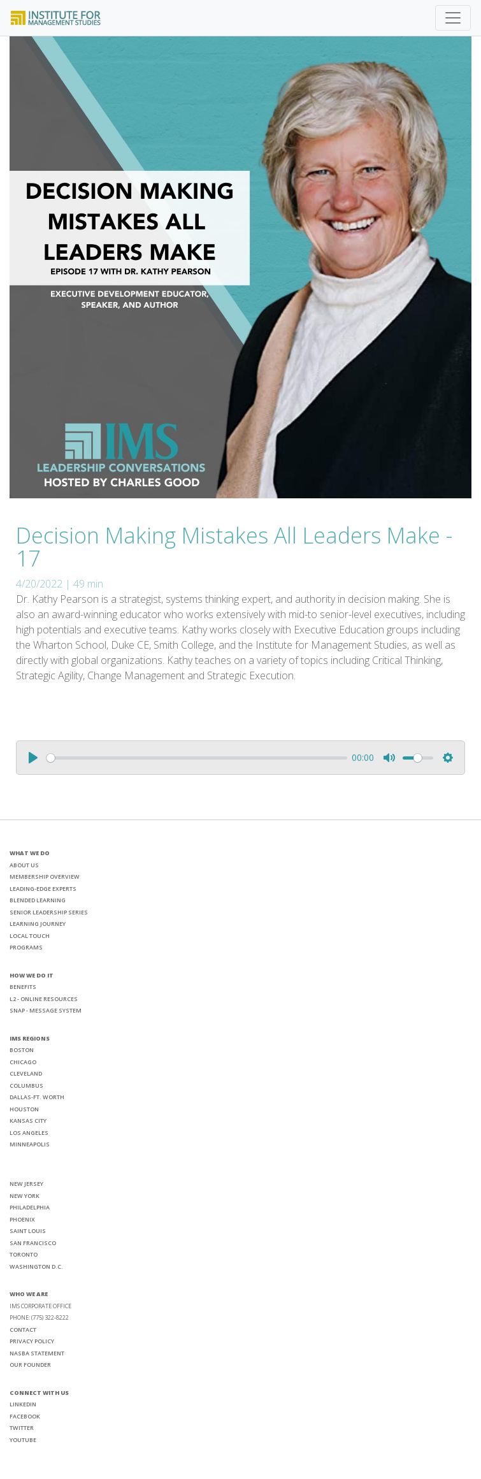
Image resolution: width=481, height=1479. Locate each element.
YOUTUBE (23, 1440)
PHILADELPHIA (30, 1207)
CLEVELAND (26, 1073)
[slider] (197, 758)
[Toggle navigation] (453, 18)
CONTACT (23, 1329)
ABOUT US (24, 865)
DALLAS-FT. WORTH (37, 1097)
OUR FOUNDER (30, 1364)
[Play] (33, 757)
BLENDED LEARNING (38, 900)
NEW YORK (24, 1196)
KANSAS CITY (28, 1120)
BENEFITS (23, 987)
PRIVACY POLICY (32, 1341)
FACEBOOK (25, 1416)
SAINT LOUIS (28, 1231)
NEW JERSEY (26, 1184)
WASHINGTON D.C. (36, 1266)
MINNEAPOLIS (30, 1144)
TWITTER (22, 1428)
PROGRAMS (26, 947)
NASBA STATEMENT (37, 1353)
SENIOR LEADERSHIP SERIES (49, 912)
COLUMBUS (26, 1085)
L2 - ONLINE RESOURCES (44, 999)
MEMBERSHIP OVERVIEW (45, 876)
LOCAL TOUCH (30, 936)
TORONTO (24, 1254)
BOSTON (22, 1050)
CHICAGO (23, 1062)
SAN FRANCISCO (33, 1243)
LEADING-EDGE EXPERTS (43, 888)
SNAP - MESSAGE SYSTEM (46, 1010)
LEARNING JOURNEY (38, 924)
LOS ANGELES (29, 1133)
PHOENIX (22, 1219)
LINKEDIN (23, 1404)
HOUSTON (24, 1109)
